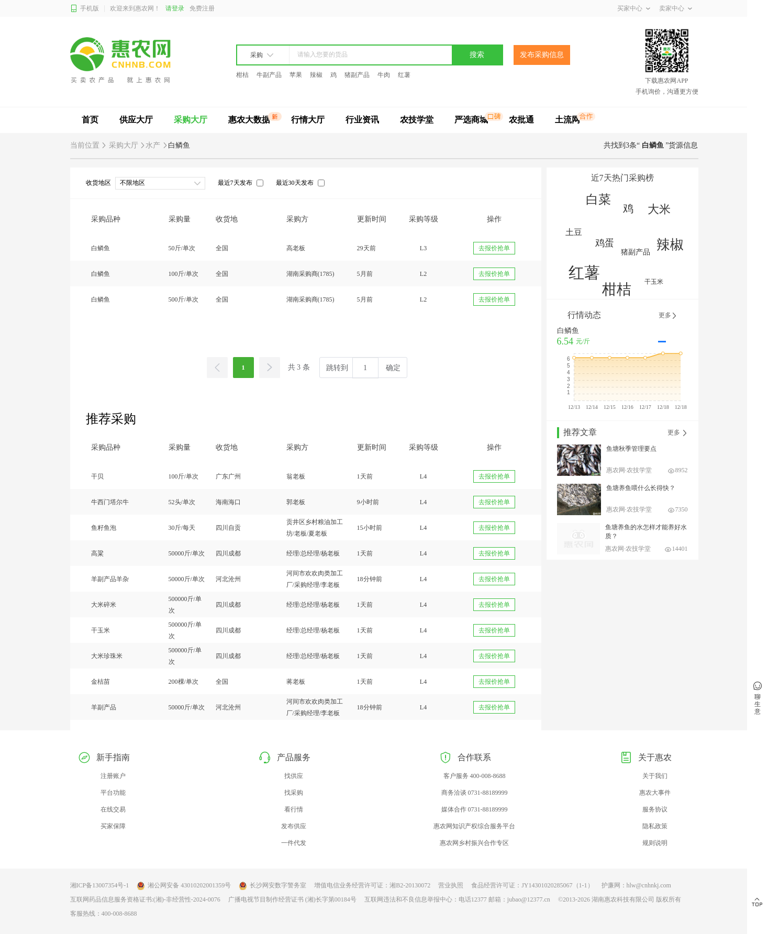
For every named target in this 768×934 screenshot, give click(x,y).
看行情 (293, 809)
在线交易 (113, 809)
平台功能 (113, 792)
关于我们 (654, 776)
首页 (90, 119)
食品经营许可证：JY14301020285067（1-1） (532, 885)
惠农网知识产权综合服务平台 (474, 826)
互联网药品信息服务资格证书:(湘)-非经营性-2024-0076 (145, 899)
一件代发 (293, 843)
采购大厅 (190, 119)
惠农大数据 (249, 119)
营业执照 (450, 885)
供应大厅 (136, 119)
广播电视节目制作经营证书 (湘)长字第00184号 (292, 899)
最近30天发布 (295, 182)
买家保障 (113, 826)
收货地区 (98, 182)
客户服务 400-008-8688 (474, 776)
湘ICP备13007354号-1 (99, 885)
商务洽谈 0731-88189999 (474, 792)
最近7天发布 (235, 182)
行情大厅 (308, 119)
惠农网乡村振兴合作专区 (474, 843)
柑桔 (242, 75)
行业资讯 (362, 119)
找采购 (293, 792)
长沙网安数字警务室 (272, 886)
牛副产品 (269, 75)
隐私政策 (654, 826)
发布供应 (293, 826)
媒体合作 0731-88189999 (474, 809)
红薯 (404, 75)
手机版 (84, 9)
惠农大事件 (655, 792)
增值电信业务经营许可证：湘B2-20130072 (372, 885)
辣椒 (316, 75)
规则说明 (654, 843)
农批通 (521, 119)
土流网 (567, 119)
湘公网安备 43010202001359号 (184, 886)
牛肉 (383, 75)
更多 (668, 316)
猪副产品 (357, 75)
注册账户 (113, 776)
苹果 (296, 75)
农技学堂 (416, 119)
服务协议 (654, 809)
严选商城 (471, 119)
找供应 (293, 776)
